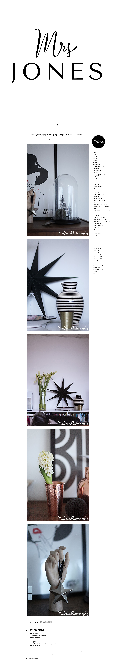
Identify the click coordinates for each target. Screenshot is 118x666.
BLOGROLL (78, 110)
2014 (94, 161)
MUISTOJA (96, 172)
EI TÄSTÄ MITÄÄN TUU (99, 200)
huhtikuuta (97, 263)
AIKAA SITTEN (97, 227)
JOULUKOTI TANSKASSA (100, 217)
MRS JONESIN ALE (98, 180)
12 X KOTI (63, 110)
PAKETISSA (96, 192)
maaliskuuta (97, 265)
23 (94, 190)
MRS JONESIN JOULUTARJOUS (101, 219)
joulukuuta (97, 164)
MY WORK (71, 110)
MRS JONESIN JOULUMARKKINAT (102, 221)
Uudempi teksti (30, 652)
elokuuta (96, 255)
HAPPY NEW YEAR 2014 (100, 166)
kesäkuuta (97, 259)
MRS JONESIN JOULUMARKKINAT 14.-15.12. (102, 214)
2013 (94, 163)
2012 (94, 271)
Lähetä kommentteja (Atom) (35, 658)
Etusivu (56, 652)
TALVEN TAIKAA (98, 198)
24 (94, 188)
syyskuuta (97, 252)
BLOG (37, 110)
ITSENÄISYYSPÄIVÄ (98, 233)
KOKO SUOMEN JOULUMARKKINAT (102, 206)
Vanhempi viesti (83, 652)
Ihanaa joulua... (98, 186)
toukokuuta (97, 261)
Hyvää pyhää (97, 236)
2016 (94, 156)
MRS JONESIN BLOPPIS (99, 178)
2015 (94, 159)
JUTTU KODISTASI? (54, 110)
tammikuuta (97, 269)
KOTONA (96, 168)
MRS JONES (44, 110)
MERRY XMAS (97, 184)
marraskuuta (97, 248)
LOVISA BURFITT (98, 223)
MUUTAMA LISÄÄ (98, 170)
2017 (94, 154)
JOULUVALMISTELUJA (99, 194)
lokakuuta (97, 250)
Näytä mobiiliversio (57, 654)
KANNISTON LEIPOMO (99, 240)
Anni (31, 642)
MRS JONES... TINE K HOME (100, 204)
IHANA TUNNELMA (98, 225)
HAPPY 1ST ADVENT (99, 246)
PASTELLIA (96, 231)
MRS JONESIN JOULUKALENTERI (101, 244)
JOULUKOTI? (97, 242)
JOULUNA (96, 182)
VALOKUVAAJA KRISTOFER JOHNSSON (100, 175)
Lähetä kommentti (32, 649)
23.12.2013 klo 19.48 (35, 646)
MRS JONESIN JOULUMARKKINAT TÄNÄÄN (102, 211)
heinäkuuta (97, 257)
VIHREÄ (96, 238)
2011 (94, 274)
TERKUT (96, 208)
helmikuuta (97, 267)
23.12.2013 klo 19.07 (35, 637)
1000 (95, 229)
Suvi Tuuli (32, 633)
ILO (95, 202)
